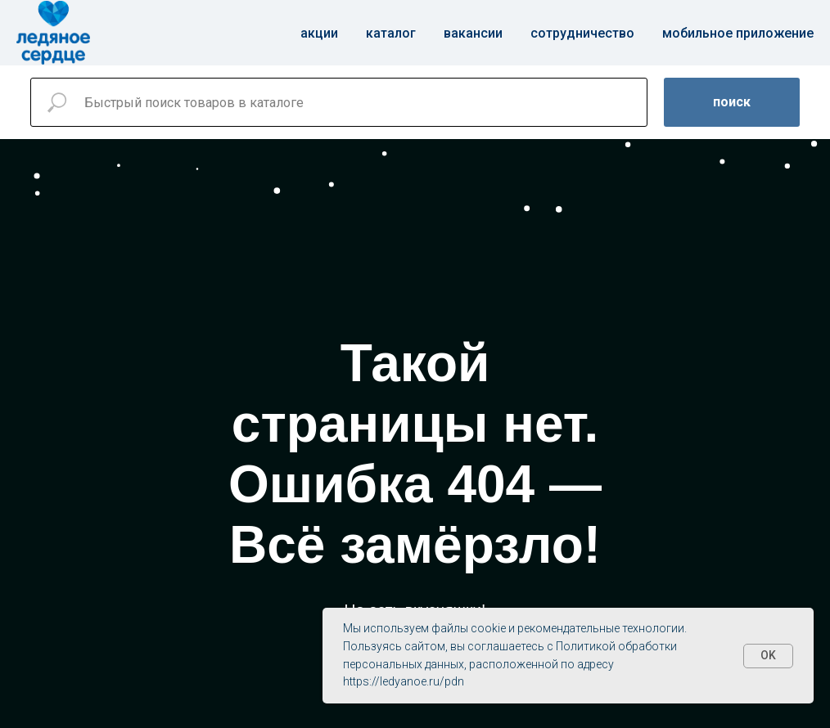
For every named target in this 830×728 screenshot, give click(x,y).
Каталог (391, 33)
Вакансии (473, 33)
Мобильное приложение (738, 33)
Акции (319, 33)
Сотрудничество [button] (582, 33)
